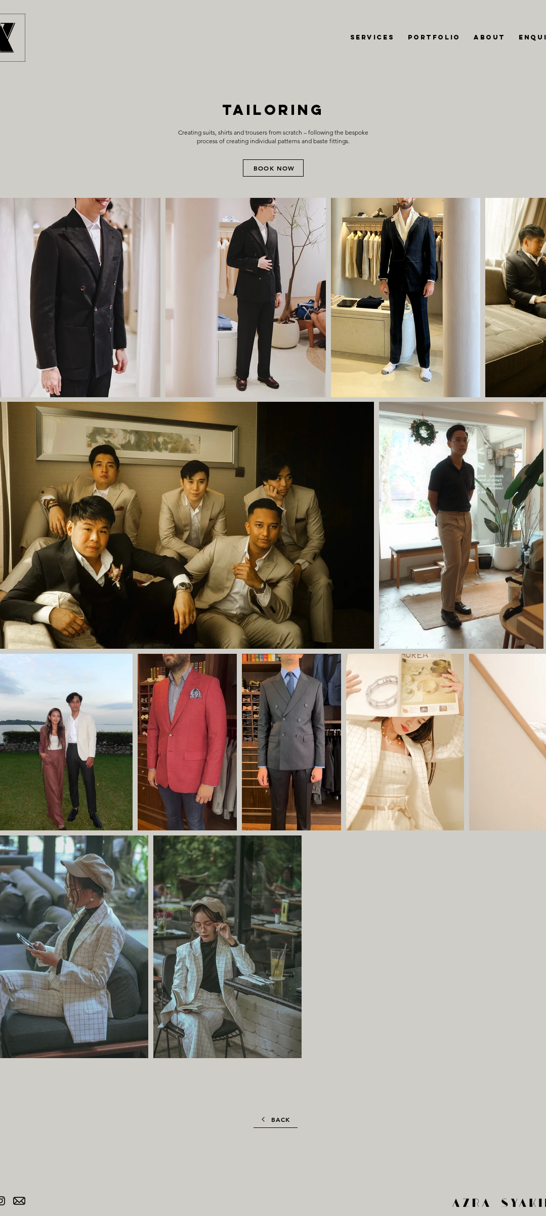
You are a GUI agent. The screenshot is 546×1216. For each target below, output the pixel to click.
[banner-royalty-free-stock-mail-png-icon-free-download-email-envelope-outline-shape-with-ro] (19, 1201)
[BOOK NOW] (273, 168)
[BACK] (276, 1119)
